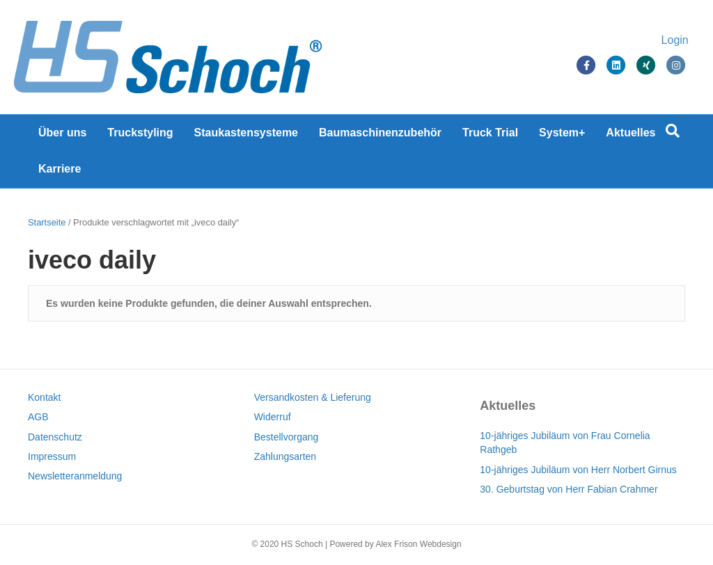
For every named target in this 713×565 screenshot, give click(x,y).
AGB (38, 416)
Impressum (52, 456)
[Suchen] (672, 130)
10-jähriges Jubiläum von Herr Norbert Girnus (578, 469)
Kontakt (44, 397)
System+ (562, 132)
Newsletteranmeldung (75, 476)
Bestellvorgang (286, 437)
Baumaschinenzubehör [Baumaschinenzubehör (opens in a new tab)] (380, 132)
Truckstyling (140, 132)
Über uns (62, 132)
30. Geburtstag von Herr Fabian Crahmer (568, 489)
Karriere (59, 169)
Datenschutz (55, 437)
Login (661, 40)
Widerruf (272, 416)
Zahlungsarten (285, 456)
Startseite (46, 222)
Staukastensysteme (246, 132)
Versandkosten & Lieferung (312, 397)
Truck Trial (490, 132)
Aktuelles (630, 132)
